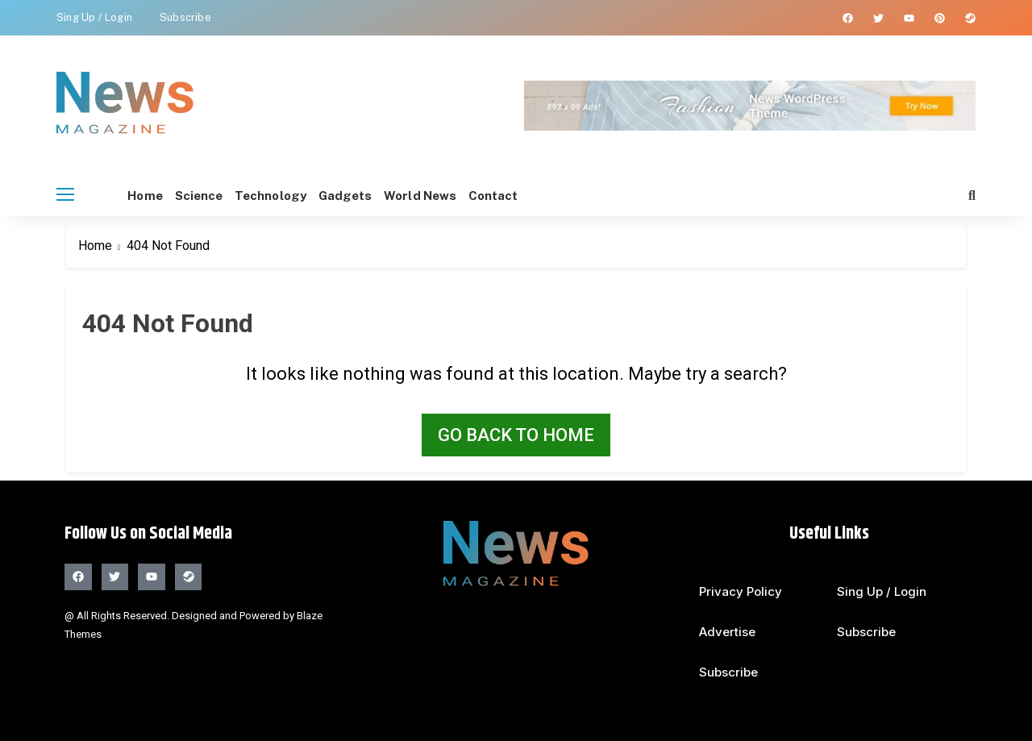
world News (482, 195)
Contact (570, 195)
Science (214, 195)
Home (144, 195)
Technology (301, 195)
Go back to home (516, 435)
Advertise (727, 631)
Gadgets (391, 195)
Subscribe (185, 17)
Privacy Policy (740, 591)
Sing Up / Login (94, 17)
